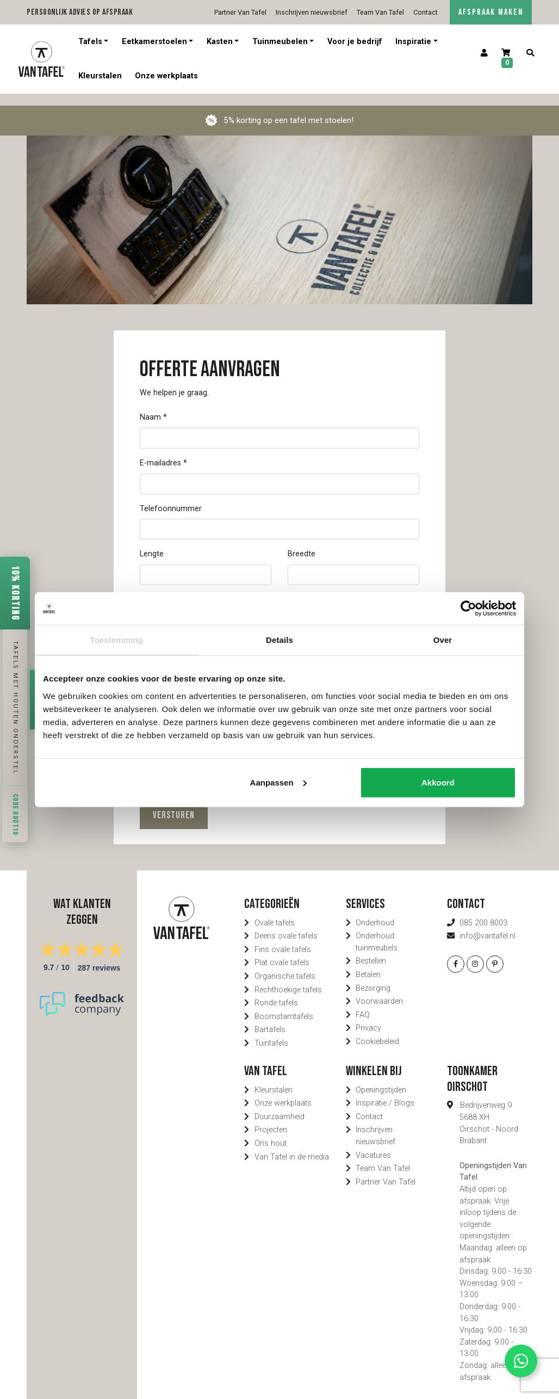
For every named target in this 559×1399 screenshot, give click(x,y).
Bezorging (373, 976)
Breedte (301, 542)
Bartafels (269, 1017)
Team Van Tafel (380, 12)
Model (151, 587)
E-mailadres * (163, 451)
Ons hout (270, 1131)
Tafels (90, 41)
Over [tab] (442, 640)
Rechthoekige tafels (288, 978)
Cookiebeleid (377, 1029)
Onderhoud (375, 911)
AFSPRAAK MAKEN (490, 12)
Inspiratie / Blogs (385, 1091)
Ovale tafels (274, 911)
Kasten (220, 41)
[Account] (484, 53)
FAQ (363, 1003)
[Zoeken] (530, 53)
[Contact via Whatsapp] (521, 1361)
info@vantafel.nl (487, 924)
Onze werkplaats (166, 76)
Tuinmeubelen (280, 41)
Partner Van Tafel (240, 12)
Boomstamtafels (283, 1004)
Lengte (152, 542)
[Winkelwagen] (507, 59)
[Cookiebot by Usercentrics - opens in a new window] (468, 608)
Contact (425, 12)
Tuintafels (271, 1031)
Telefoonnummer (171, 496)
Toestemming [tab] (116, 640)
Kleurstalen (100, 76)
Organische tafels (284, 964)
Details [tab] (279, 640)
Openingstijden (381, 1078)
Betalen (368, 962)
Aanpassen (278, 782)
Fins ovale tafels (282, 937)
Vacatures (373, 1143)
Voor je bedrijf (354, 41)
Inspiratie (413, 41)
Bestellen (371, 949)
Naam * (153, 405)
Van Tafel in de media (291, 1145)
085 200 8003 (483, 911)
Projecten (270, 1117)
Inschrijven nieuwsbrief (311, 12)
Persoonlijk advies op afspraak (80, 12)
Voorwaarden (379, 989)
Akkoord (438, 782)
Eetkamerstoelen (154, 41)
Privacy (368, 1016)
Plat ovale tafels (281, 950)
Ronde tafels (276, 991)
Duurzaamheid (279, 1104)
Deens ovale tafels (286, 924)
